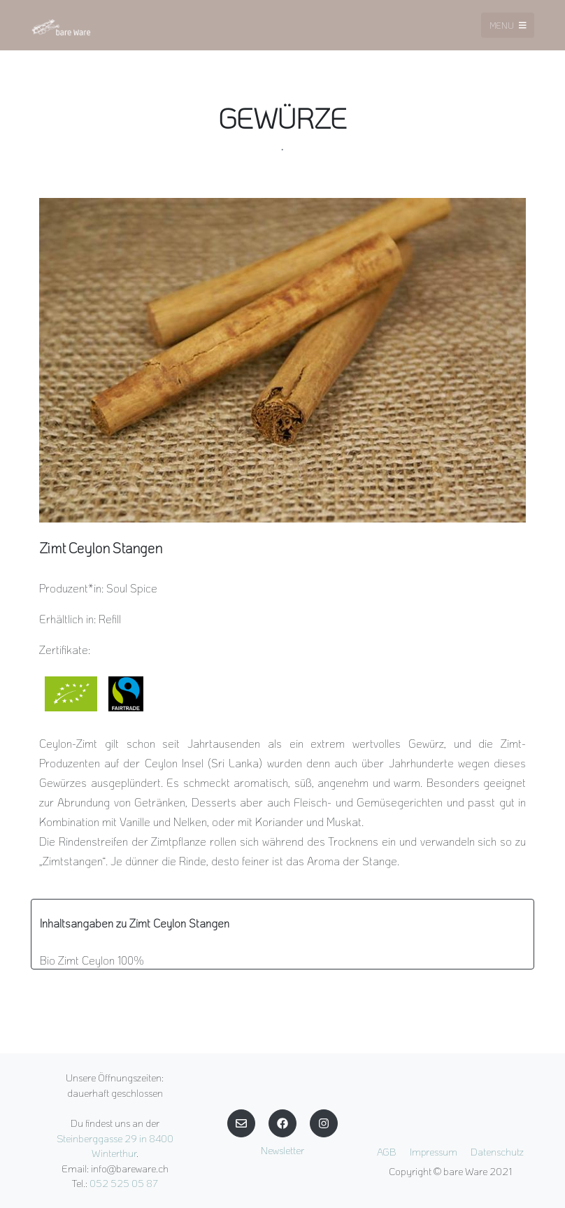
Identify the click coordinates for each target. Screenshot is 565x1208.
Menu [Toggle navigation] (508, 25)
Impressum (433, 1151)
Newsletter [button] (282, 1150)
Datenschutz (497, 1151)
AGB (386, 1151)
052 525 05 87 (124, 1183)
